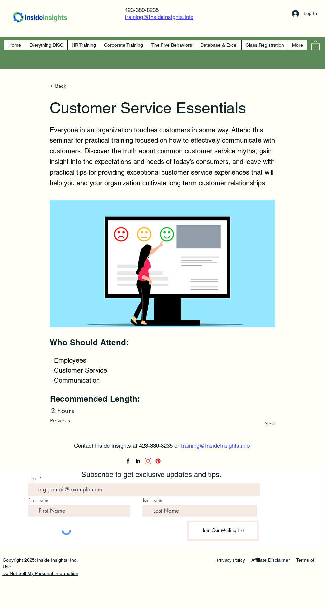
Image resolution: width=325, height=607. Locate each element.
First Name (38, 500)
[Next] (259, 423)
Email (33, 478)
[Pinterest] (158, 461)
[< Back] (72, 86)
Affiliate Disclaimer (270, 560)
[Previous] (72, 420)
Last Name (152, 500)
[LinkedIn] (138, 461)
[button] (315, 45)
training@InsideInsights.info (159, 17)
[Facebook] (128, 461)
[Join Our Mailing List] (223, 531)
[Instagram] (148, 461)
